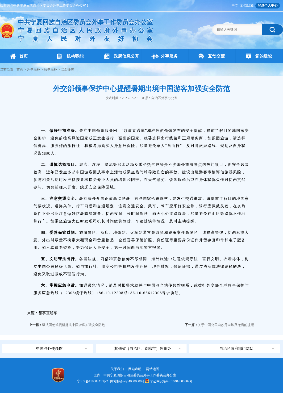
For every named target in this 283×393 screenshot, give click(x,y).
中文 (235, 5)
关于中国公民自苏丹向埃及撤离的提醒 (226, 325)
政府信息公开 (121, 56)
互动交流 (212, 56)
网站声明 (135, 369)
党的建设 (259, 56)
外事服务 (164, 56)
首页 (19, 56)
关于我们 (117, 369)
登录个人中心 (268, 5)
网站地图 (152, 369)
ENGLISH (247, 5)
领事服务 (50, 69)
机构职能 (70, 56)
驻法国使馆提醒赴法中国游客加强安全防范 (73, 325)
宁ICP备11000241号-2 (92, 381)
